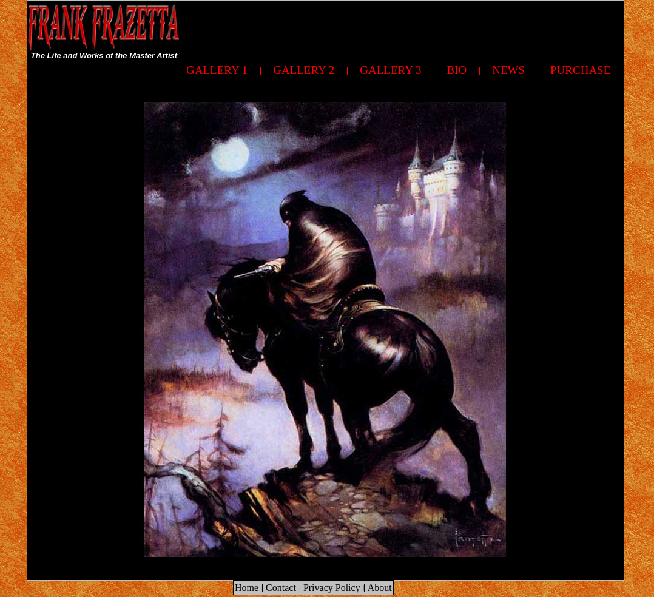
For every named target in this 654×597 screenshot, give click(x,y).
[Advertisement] (403, 28)
